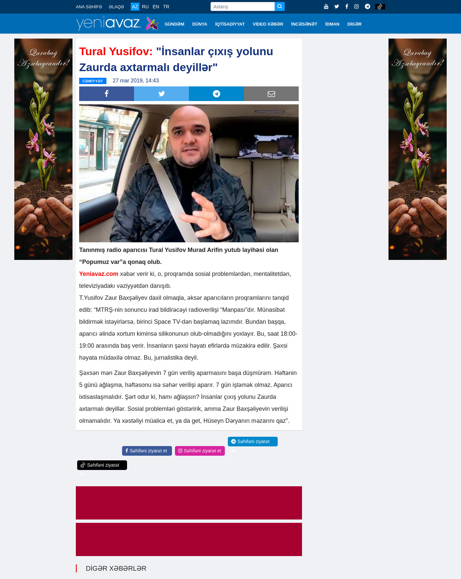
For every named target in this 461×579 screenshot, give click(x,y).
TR (166, 6)
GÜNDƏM (174, 24)
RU (145, 6)
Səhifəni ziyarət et (146, 450)
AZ (135, 6)
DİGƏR (355, 24)
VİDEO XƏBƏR (268, 24)
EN (156, 6)
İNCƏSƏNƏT (304, 24)
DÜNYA (199, 24)
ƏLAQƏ (116, 6)
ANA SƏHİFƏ (89, 6)
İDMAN (332, 24)
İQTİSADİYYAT (230, 24)
